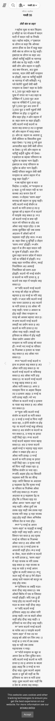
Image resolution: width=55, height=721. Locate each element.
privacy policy (27, 707)
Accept (27, 714)
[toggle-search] (13, 5)
